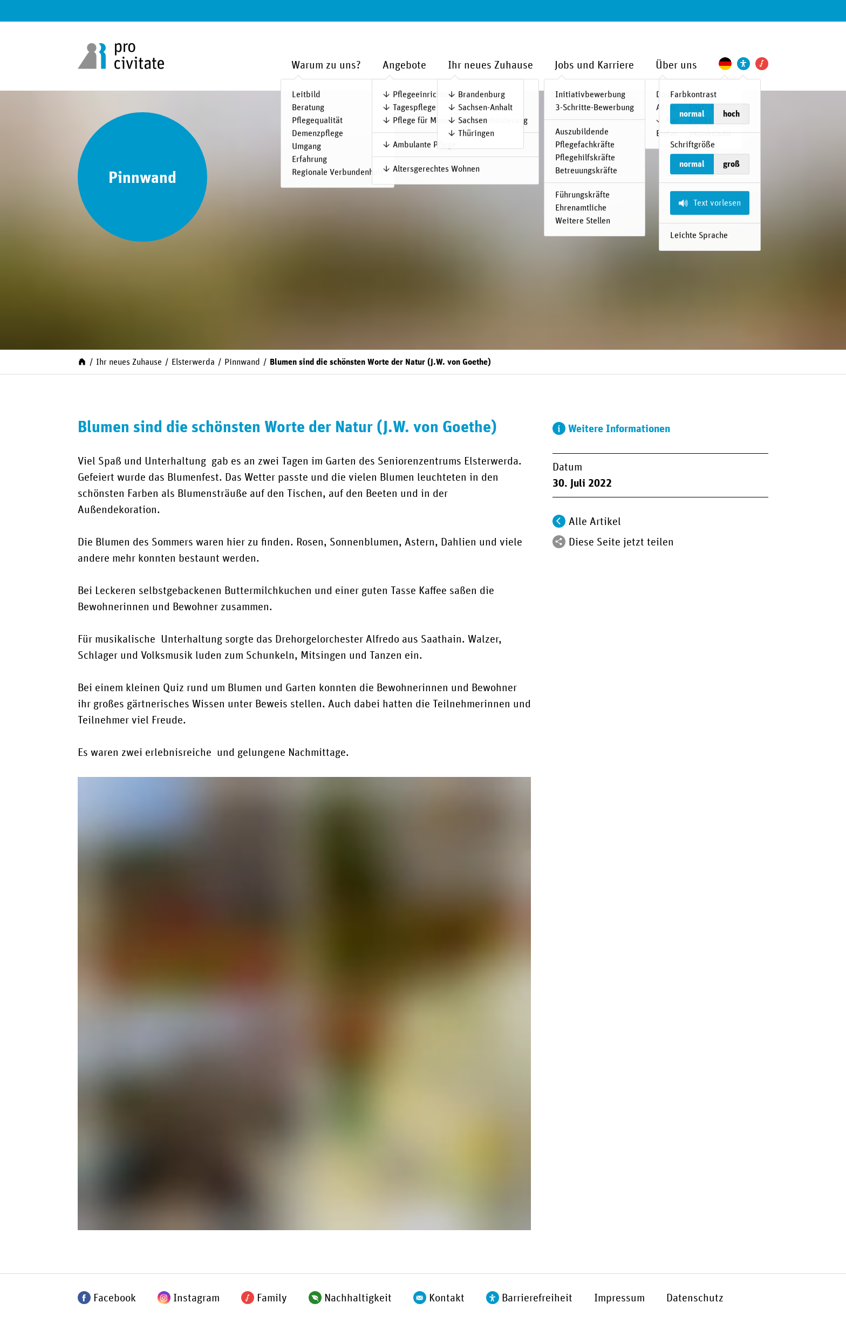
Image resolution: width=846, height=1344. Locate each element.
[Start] (82, 361)
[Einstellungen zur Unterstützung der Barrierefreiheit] (743, 63)
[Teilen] (558, 541)
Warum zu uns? (326, 65)
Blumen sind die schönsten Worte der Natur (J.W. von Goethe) (380, 362)
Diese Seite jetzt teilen (621, 542)
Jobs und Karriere (594, 65)
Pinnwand (242, 362)
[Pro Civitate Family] (761, 63)
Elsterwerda (193, 362)
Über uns (676, 65)
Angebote (404, 65)
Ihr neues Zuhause (490, 65)
